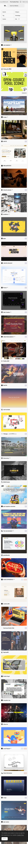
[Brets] (14, 494)
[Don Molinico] (14, 567)
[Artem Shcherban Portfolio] (14, 761)
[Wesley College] (14, 129)
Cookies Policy (20, 835)
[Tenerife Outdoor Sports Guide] (14, 105)
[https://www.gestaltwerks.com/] (14, 543)
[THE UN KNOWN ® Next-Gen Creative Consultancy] (14, 519)
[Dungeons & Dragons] (14, 373)
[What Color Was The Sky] (14, 398)
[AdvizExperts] (14, 154)
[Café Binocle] (14, 616)
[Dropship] (14, 275)
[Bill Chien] (14, 57)
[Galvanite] (14, 810)
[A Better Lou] (14, 178)
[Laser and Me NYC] (14, 592)
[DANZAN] (14, 226)
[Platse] (14, 325)
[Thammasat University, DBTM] (14, 688)
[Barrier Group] (14, 785)
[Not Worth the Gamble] (14, 712)
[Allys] (14, 446)
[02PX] (14, 470)
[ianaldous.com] (14, 202)
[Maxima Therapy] (14, 736)
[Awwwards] (5, 5)
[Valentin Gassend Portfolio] (14, 251)
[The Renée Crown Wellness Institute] (14, 349)
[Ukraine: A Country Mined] (14, 640)
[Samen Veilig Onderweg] (14, 664)
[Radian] (14, 33)
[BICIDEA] (14, 422)
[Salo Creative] (14, 300)
